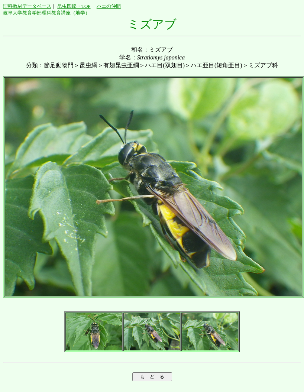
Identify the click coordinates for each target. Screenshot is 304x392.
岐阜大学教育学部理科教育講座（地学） (46, 13)
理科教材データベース (27, 6)
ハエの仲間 (109, 6)
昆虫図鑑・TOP (73, 6)
